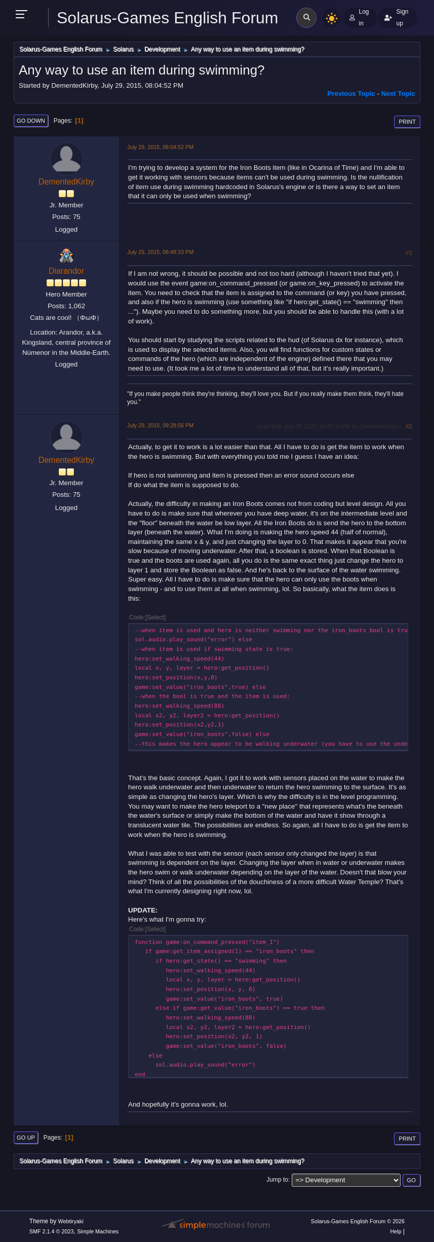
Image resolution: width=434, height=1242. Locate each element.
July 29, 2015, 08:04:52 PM (160, 147)
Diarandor (66, 271)
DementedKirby (66, 181)
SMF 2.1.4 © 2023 (51, 1231)
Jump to (277, 1179)
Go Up (26, 1138)
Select (155, 617)
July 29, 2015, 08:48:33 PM (160, 252)
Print (407, 122)
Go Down (31, 121)
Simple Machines (98, 1231)
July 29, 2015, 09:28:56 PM (160, 425)
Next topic (398, 93)
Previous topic (351, 93)
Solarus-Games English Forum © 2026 (358, 1221)
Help (395, 1231)
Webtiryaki (70, 1221)
